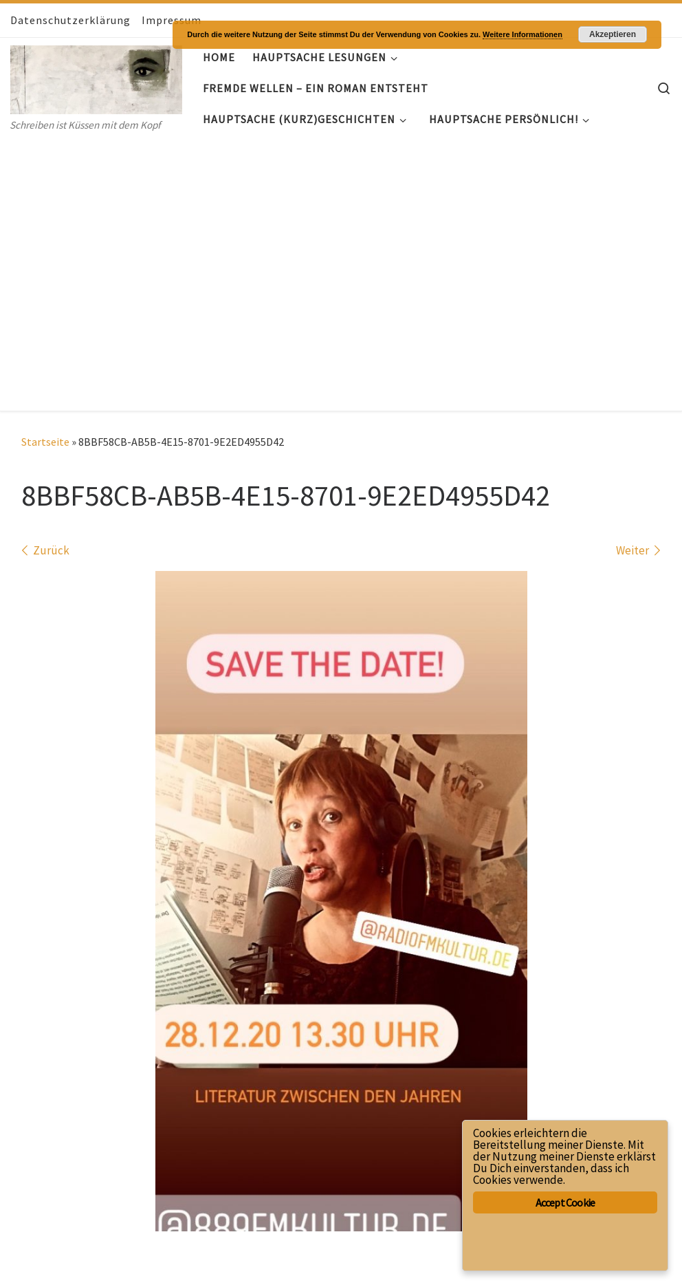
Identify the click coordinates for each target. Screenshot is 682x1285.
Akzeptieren (612, 34)
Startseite (45, 170)
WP (61, 1261)
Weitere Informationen (522, 34)
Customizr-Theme (181, 1261)
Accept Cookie (565, 1202)
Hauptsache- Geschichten (100, 1240)
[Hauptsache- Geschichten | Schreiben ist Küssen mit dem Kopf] (96, 76)
